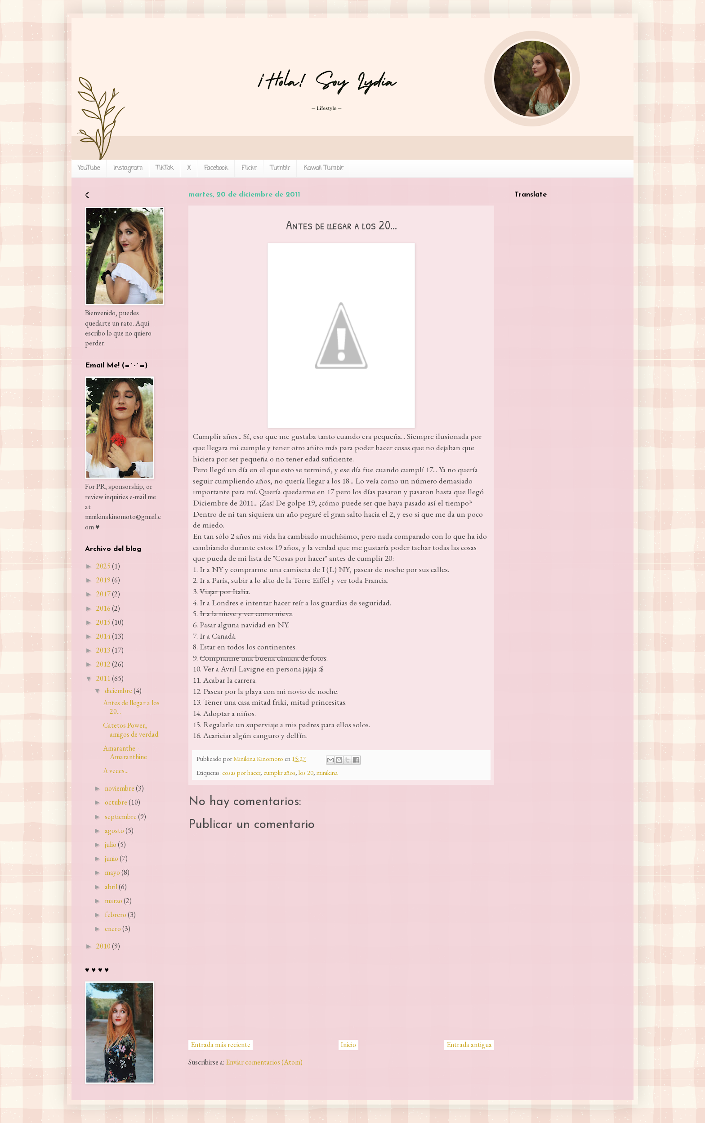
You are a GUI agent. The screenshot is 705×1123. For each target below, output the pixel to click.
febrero (115, 914)
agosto (114, 830)
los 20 (306, 772)
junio (111, 858)
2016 (103, 608)
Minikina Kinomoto (259, 758)
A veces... (116, 770)
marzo (113, 900)
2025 (103, 566)
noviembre (119, 788)
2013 (103, 650)
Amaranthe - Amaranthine (125, 752)
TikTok (165, 168)
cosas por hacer (241, 772)
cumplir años (279, 772)
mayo (112, 872)
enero (113, 928)
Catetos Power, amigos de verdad (130, 729)
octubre (116, 802)
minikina (327, 772)
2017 (103, 594)
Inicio (348, 1044)
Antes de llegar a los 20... (131, 707)
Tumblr (280, 168)
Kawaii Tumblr (323, 168)
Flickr (249, 168)
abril (111, 886)
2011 (103, 678)
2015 (103, 622)
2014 (103, 636)
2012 (103, 664)
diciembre (118, 690)
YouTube (89, 168)
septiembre (121, 816)
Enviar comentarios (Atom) (264, 1062)
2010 (103, 946)
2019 (103, 580)
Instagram (128, 168)
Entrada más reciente (220, 1044)
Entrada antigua (469, 1044)
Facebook (216, 168)
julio (110, 844)
